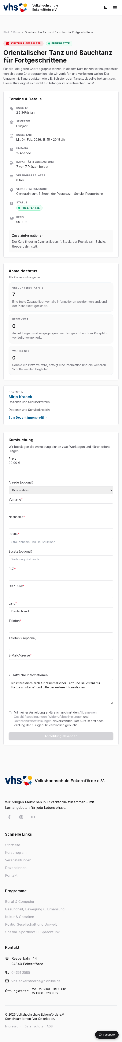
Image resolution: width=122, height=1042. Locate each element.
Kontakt (11, 875)
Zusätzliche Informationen (28, 675)
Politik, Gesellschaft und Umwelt (31, 924)
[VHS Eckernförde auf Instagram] (21, 817)
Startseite (12, 845)
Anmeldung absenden (61, 736)
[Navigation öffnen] (115, 7)
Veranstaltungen (18, 860)
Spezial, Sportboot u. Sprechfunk (32, 932)
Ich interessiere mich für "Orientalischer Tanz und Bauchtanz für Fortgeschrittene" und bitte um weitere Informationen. (61, 691)
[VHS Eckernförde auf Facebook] (9, 817)
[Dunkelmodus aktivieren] (105, 7)
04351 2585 (20, 972)
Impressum (13, 1026)
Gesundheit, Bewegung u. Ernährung (34, 909)
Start (6, 32)
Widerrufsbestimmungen (65, 716)
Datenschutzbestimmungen (33, 721)
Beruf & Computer (19, 901)
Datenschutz (34, 1026)
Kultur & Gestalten (19, 917)
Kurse (17, 32)
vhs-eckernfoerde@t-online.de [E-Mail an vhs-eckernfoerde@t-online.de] (35, 981)
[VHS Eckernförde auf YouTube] (33, 817)
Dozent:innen (15, 868)
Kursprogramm (17, 852)
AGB (50, 1026)
